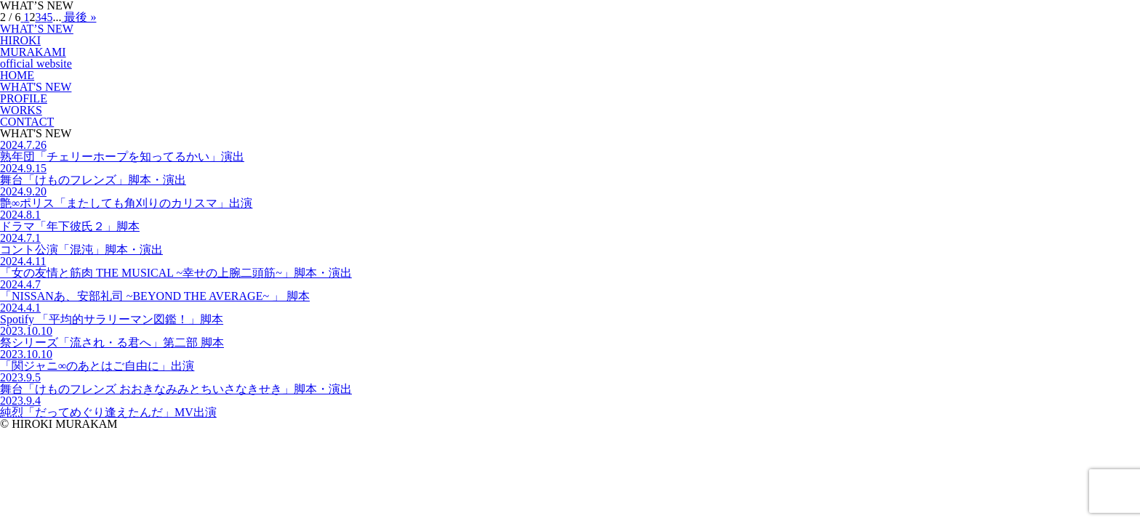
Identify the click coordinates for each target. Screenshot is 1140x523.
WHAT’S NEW (36, 29)
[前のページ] (21, 17)
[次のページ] (62, 17)
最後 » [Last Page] (80, 17)
